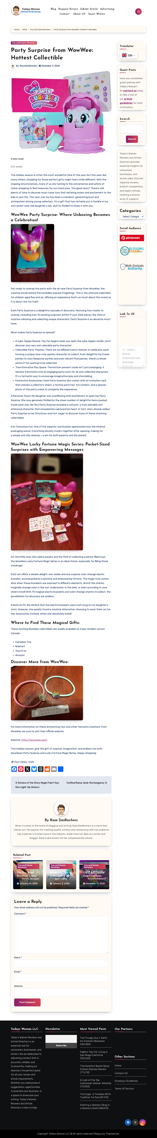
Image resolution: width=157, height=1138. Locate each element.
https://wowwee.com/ (34, 740)
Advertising (107, 9)
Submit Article (89, 9)
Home (118, 1065)
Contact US (121, 1073)
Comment (20, 914)
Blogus (98, 1133)
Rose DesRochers (29, 66)
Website (18, 986)
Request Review (68, 9)
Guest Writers (96, 14)
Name (18, 957)
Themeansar (112, 1133)
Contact (65, 14)
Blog (53, 9)
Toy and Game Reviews (24, 43)
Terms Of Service (124, 1088)
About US (78, 14)
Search (125, 119)
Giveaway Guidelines (126, 1081)
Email (18, 972)
